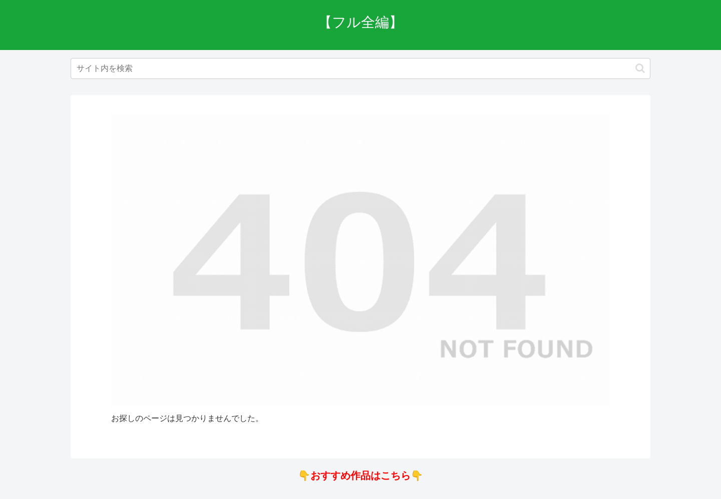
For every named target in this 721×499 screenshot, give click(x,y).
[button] (640, 68)
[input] (360, 68)
